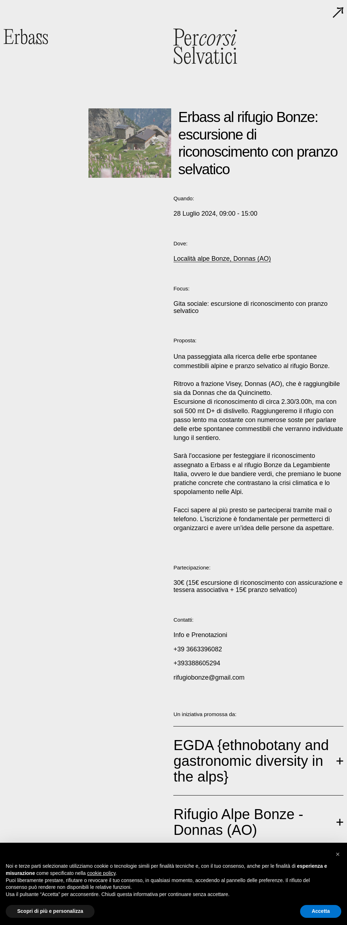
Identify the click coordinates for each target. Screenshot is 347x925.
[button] (337, 854)
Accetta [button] (321, 911)
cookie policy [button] (101, 873)
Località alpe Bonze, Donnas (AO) (222, 258)
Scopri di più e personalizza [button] (50, 911)
